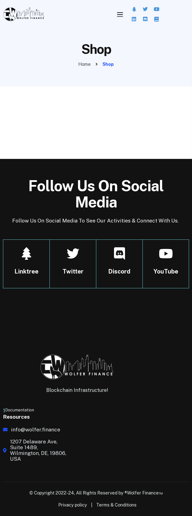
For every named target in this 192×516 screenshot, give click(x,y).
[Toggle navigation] (119, 14)
